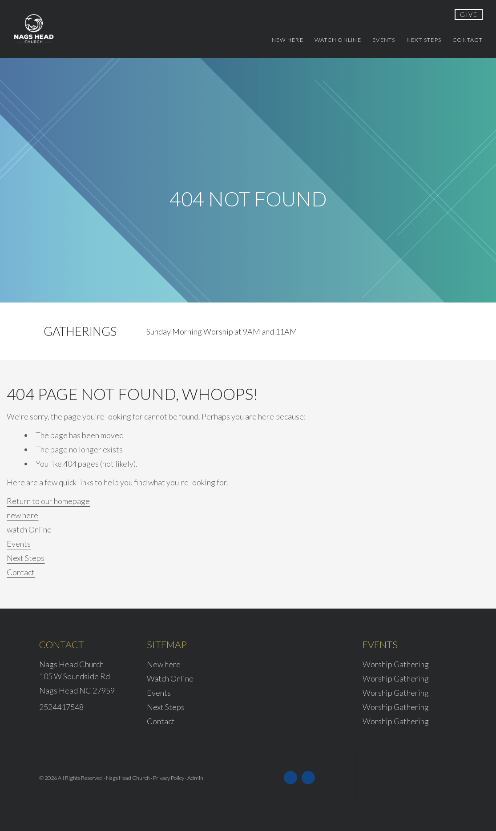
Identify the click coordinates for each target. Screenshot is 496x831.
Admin (195, 778)
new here (22, 515)
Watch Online (170, 678)
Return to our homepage (48, 501)
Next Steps (25, 558)
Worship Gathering (396, 664)
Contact (21, 572)
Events (19, 544)
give (468, 14)
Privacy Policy (168, 778)
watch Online (29, 529)
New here (164, 664)
